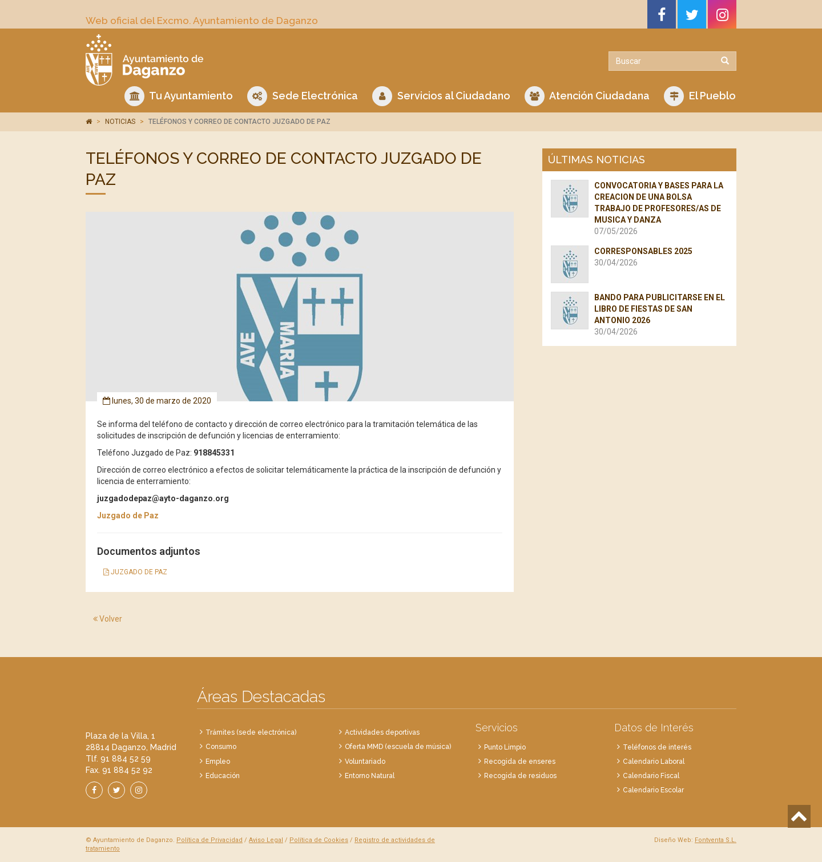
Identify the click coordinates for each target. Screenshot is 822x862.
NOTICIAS (120, 122)
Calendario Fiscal (651, 776)
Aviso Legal (266, 840)
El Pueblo (700, 96)
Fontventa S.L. (715, 840)
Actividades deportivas (382, 732)
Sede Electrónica (302, 96)
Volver (107, 618)
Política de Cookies (318, 840)
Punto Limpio (505, 747)
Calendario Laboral (653, 762)
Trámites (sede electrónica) (251, 732)
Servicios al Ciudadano (441, 96)
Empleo (218, 762)
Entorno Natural (369, 776)
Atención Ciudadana (587, 96)
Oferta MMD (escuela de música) (398, 747)
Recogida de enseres (519, 762)
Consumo (221, 747)
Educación (223, 776)
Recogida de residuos (520, 776)
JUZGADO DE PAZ (135, 572)
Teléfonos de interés (657, 747)
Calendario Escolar (653, 790)
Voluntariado (365, 762)
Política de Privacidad (209, 840)
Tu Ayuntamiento (178, 96)
